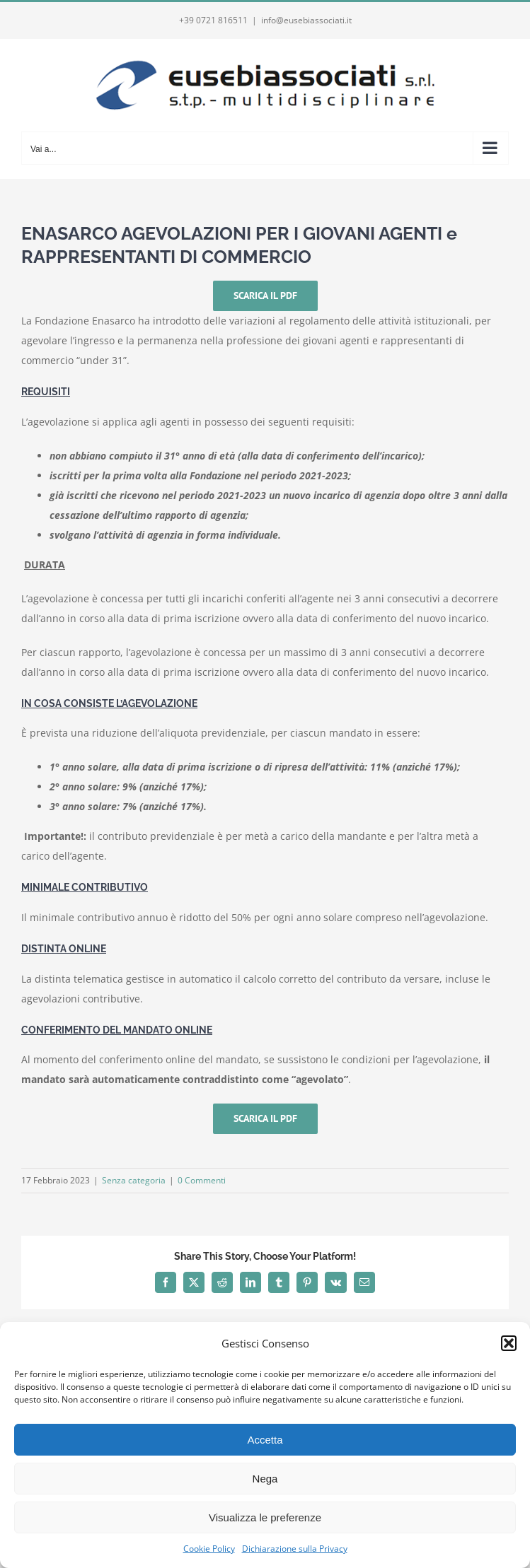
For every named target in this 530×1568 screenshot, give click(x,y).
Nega (265, 1479)
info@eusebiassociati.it (306, 20)
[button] (509, 1343)
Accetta (264, 1440)
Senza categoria (134, 1180)
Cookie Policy (209, 1549)
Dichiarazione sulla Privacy (294, 1549)
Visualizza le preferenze (265, 1517)
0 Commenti (202, 1180)
